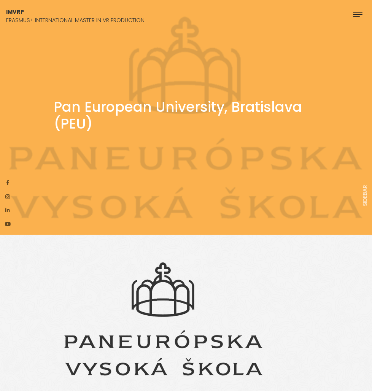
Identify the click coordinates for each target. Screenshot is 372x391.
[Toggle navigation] (357, 14)
